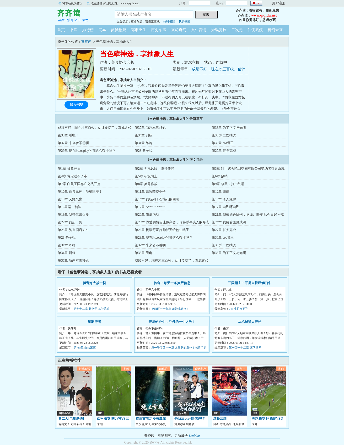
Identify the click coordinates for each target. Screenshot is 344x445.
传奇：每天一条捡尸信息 (172, 283)
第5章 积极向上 (146, 176)
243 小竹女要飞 (238, 308)
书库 (73, 30)
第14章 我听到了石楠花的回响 (157, 199)
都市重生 (138, 30)
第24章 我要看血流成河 (229, 222)
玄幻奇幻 (178, 30)
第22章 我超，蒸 (70, 222)
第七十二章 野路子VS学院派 (91, 308)
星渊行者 (94, 322)
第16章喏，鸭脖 (69, 207)
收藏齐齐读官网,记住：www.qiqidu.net (115, 3)
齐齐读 (81, 15)
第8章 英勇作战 (146, 184)
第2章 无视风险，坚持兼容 (154, 168)
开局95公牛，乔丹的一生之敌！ (172, 322)
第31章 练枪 (143, 143)
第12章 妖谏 (220, 191)
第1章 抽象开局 (69, 168)
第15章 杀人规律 (224, 199)
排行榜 (88, 30)
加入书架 (76, 105)
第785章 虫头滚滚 (85, 347)
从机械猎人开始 (249, 322)
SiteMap (194, 435)
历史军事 (158, 30)
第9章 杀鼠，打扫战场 (228, 184)
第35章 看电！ (68, 135)
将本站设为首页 (72, 3)
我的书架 (184, 21)
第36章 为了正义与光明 (229, 128)
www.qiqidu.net (264, 15)
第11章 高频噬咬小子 (150, 191)
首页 (61, 30)
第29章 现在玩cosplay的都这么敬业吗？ (87, 150)
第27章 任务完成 (224, 150)
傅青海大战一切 (94, 283)
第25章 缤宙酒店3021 (73, 230)
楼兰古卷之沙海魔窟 (151, 418)
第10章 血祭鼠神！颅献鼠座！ (80, 191)
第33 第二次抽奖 (224, 135)
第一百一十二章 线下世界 (245, 347)
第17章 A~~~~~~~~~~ (150, 207)
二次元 (237, 30)
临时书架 (169, 21)
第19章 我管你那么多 (73, 214)
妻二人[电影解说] (71, 418)
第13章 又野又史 (70, 199)
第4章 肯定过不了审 (72, 176)
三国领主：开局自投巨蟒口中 (249, 283)
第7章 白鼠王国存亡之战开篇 (79, 184)
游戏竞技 (218, 30)
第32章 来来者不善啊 (73, 143)
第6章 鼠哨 (220, 176)
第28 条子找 (143, 150)
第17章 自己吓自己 (225, 207)
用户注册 (278, 3)
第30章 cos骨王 (223, 143)
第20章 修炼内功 (147, 214)
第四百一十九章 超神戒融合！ (170, 308)
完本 (102, 30)
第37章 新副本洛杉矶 (150, 128)
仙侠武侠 (255, 30)
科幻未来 (275, 30)
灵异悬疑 (118, 30)
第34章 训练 (143, 135)
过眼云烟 (219, 418)
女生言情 (198, 30)
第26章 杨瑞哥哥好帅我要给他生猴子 (162, 230)
